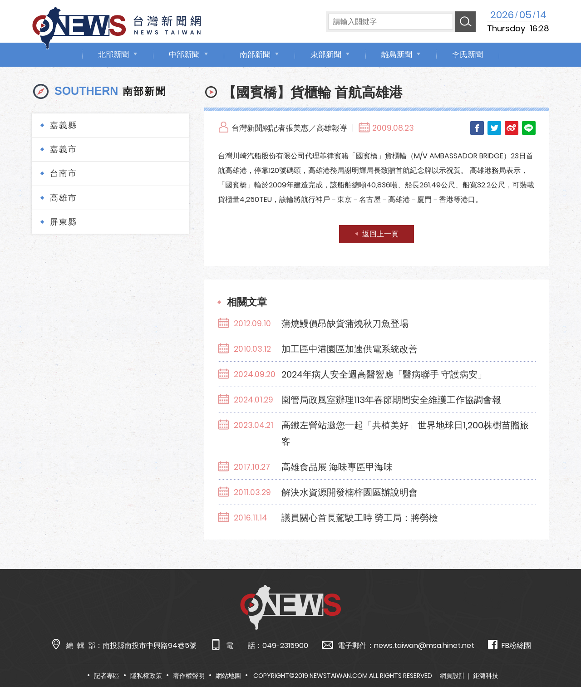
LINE (529, 128)
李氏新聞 (467, 54)
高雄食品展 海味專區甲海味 (337, 467)
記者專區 (106, 675)
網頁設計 (452, 675)
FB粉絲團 (509, 645)
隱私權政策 (146, 675)
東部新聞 (325, 54)
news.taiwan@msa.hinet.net (424, 645)
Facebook (477, 128)
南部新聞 (255, 54)
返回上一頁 (380, 234)
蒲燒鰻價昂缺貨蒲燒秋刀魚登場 (345, 323)
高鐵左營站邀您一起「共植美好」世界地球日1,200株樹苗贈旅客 (405, 433)
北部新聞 (113, 54)
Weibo (511, 128)
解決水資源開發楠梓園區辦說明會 (349, 492)
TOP (558, 653)
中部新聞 (184, 54)
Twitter (494, 128)
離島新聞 (396, 54)
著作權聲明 (189, 675)
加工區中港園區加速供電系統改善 (349, 349)
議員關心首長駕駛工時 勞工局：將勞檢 (359, 517)
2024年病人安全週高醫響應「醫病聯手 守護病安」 (384, 374)
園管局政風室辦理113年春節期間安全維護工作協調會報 (391, 399)
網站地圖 (228, 675)
